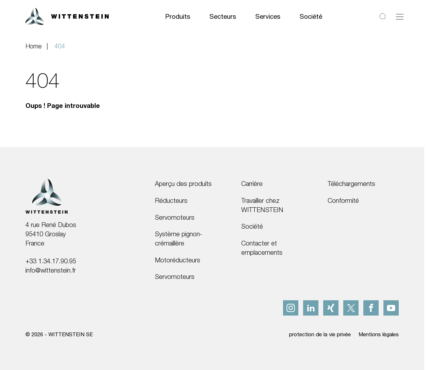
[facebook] (371, 308)
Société (311, 16)
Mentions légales (379, 334)
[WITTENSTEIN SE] (67, 15)
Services (267, 16)
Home (33, 46)
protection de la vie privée (320, 334)
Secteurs (222, 16)
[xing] (330, 308)
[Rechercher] (383, 16)
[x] (351, 308)
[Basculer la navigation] (400, 16)
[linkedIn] (310, 308)
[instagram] (290, 308)
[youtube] (391, 308)
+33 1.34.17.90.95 (50, 261)
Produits (177, 16)
